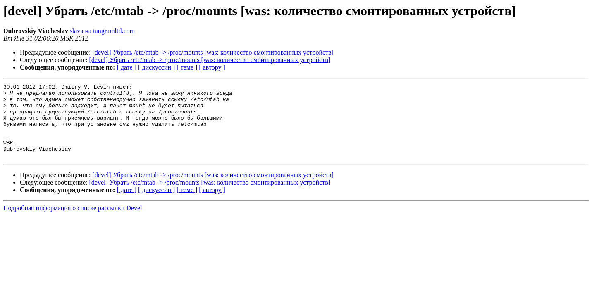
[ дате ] (126, 67)
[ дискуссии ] (156, 67)
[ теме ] (187, 67)
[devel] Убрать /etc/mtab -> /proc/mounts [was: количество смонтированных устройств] (213, 52)
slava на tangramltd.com (102, 30)
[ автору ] (212, 67)
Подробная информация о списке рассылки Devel (72, 222)
